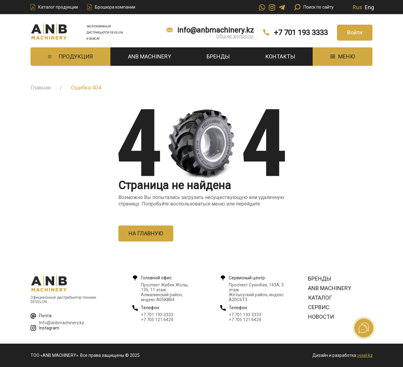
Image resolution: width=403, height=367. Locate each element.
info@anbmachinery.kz (215, 30)
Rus (357, 7)
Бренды (218, 56)
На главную (146, 233)
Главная (41, 87)
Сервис (318, 307)
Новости (321, 316)
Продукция (70, 56)
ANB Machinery (149, 56)
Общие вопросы (235, 36)
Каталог (320, 297)
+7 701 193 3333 (301, 32)
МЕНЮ (342, 56)
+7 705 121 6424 (157, 319)
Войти (354, 32)
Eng (369, 7)
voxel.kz (365, 355)
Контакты (280, 56)
